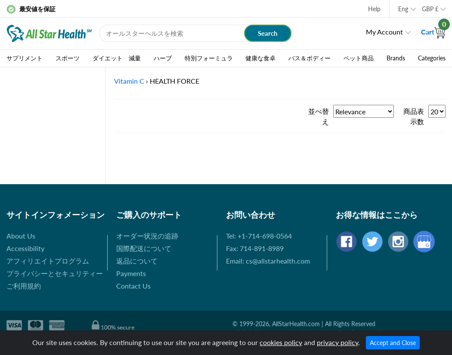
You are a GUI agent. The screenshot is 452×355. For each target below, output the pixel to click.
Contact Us (133, 286)
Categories (432, 58)
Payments (131, 273)
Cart (433, 32)
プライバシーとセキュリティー (54, 273)
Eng (403, 9)
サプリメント (24, 58)
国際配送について (143, 248)
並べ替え (318, 116)
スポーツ (68, 58)
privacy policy (337, 342)
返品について (137, 261)
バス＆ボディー (309, 58)
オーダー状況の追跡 (147, 236)
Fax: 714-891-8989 (255, 248)
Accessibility (25, 248)
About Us (20, 236)
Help (374, 9)
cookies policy (281, 342)
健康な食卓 (260, 58)
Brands (396, 58)
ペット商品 (359, 58)
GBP (430, 9)
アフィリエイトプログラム (47, 261)
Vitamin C (129, 81)
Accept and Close (393, 342)
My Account (384, 32)
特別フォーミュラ (209, 58)
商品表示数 (413, 116)
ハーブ (163, 58)
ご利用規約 (23, 286)
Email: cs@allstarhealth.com (268, 261)
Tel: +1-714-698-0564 (259, 236)
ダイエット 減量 (117, 58)
